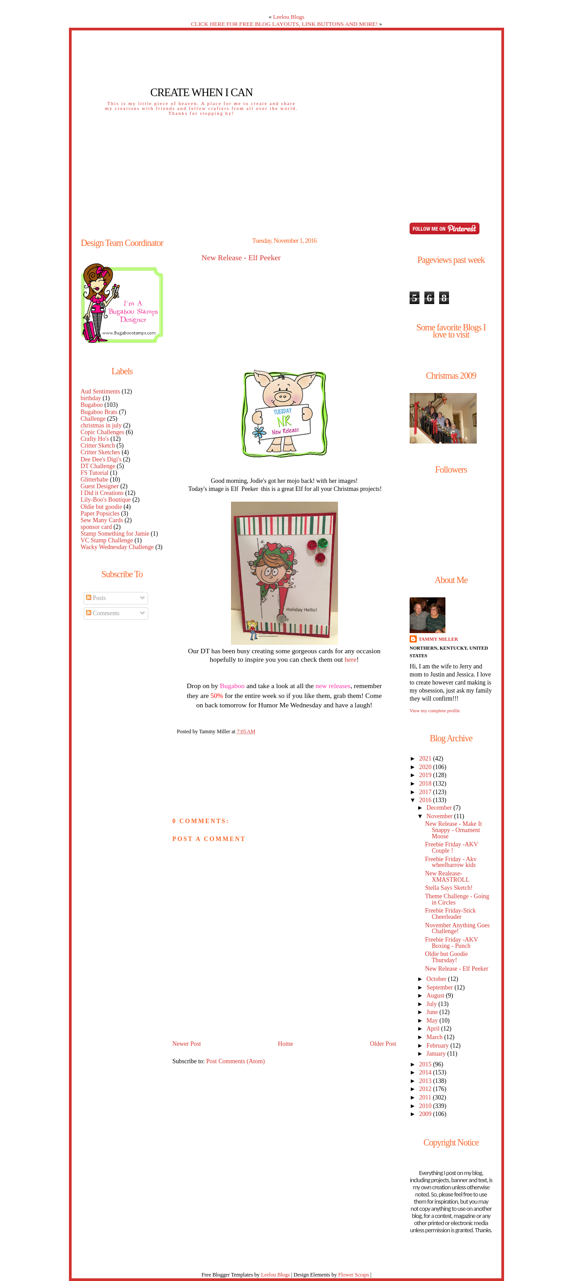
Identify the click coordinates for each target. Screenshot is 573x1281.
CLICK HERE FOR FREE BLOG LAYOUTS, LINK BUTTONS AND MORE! (284, 24)
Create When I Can (201, 92)
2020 (426, 767)
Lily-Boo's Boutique (106, 499)
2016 (426, 800)
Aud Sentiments (100, 391)
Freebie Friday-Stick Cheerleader (450, 913)
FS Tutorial (94, 472)
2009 (426, 1114)
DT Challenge (98, 466)
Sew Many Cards (102, 520)
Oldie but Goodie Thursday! (446, 957)
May (433, 1020)
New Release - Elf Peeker (241, 258)
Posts (96, 598)
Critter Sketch (98, 445)
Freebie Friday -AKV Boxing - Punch (451, 942)
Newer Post (186, 1043)
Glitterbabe (94, 479)
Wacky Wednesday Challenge (117, 547)
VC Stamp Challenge (107, 540)
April (434, 1028)
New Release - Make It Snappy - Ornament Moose (453, 830)
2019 (426, 775)
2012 (426, 1089)
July (432, 1004)
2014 (426, 1072)
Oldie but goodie (101, 506)
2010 (426, 1106)
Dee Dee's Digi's (101, 459)
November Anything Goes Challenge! (457, 928)
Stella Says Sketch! (448, 887)
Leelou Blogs (288, 16)
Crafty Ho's (95, 438)
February (438, 1045)
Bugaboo (92, 405)
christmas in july (101, 425)
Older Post (383, 1043)
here (350, 659)
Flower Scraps (353, 1275)
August (436, 995)
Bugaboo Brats (99, 412)
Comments (103, 613)
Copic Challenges (102, 432)
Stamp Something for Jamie (115, 533)
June (433, 1012)
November (440, 816)
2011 (425, 1097)
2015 (426, 1064)
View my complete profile (435, 710)
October (437, 979)
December (440, 807)
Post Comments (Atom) (235, 1061)
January (437, 1053)
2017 (426, 792)
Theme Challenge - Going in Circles (457, 899)
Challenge (93, 418)
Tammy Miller (438, 639)
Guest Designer (100, 486)
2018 (426, 783)
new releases (333, 685)
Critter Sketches (100, 452)
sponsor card (96, 527)
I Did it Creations (102, 493)
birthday (91, 398)
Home (285, 1043)
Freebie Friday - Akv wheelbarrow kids (450, 862)
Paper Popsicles (100, 513)
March (435, 1037)
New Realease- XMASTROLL (447, 876)
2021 (426, 758)
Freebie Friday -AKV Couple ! (451, 847)
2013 (426, 1081)
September (440, 987)
